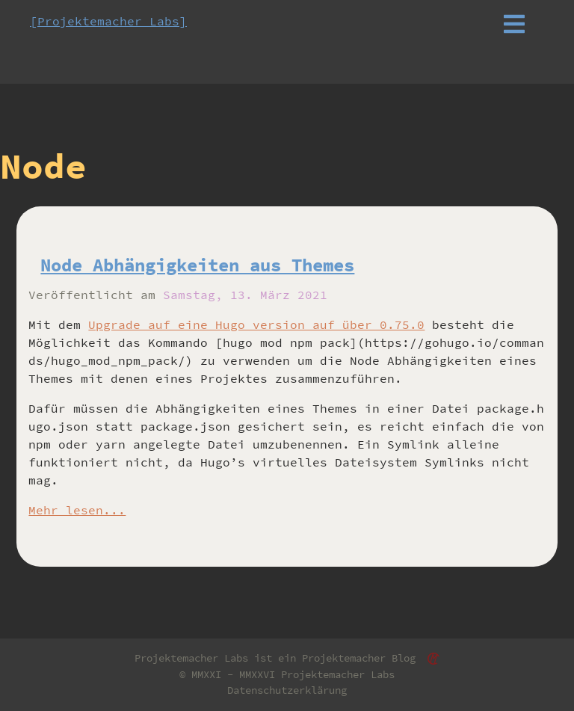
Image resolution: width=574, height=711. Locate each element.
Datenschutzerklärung (287, 690)
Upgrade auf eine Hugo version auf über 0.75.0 (256, 324)
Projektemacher (344, 658)
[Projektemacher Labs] (108, 20)
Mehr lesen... (77, 509)
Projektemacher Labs (338, 674)
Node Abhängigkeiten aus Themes (197, 265)
